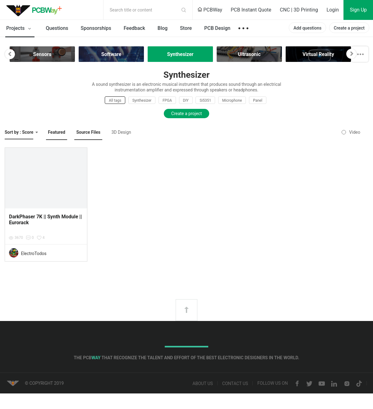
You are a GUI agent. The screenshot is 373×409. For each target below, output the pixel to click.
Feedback (134, 28)
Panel (257, 100)
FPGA (167, 100)
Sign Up (358, 10)
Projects (19, 28)
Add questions (307, 28)
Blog (163, 28)
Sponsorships (96, 28)
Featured (56, 132)
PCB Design (217, 28)
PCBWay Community (35, 10)
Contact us (235, 383)
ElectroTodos (33, 253)
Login (333, 10)
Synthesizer (142, 100)
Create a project (349, 28)
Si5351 (205, 100)
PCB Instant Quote (251, 10)
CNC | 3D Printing (299, 10)
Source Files (88, 132)
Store (186, 28)
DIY (186, 100)
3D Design (121, 132)
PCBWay (209, 10)
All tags (115, 100)
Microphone (232, 100)
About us (202, 383)
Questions (57, 28)
